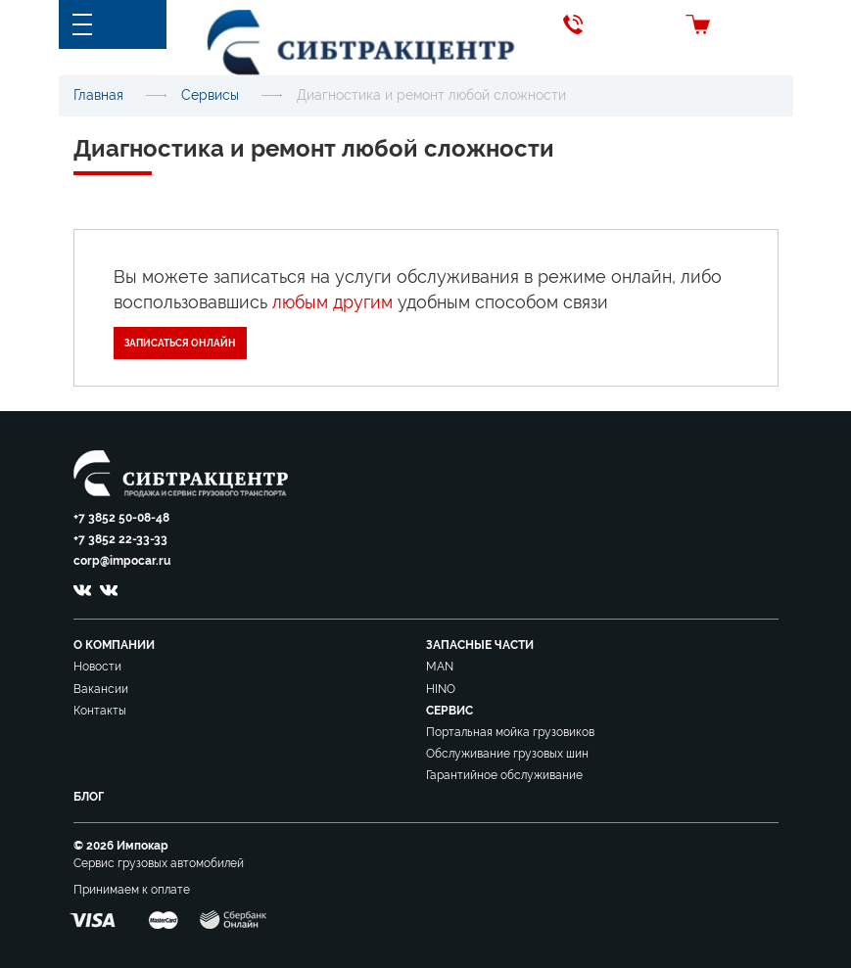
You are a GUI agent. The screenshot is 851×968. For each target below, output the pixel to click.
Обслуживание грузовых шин (507, 754)
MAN (439, 666)
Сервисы (210, 95)
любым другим (332, 302)
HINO (440, 689)
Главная (98, 95)
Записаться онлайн (180, 343)
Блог (88, 797)
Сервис (449, 710)
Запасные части (480, 645)
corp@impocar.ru (121, 561)
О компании (114, 645)
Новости (97, 666)
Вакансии (100, 689)
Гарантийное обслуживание (504, 775)
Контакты (99, 710)
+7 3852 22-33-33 (120, 539)
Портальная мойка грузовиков (510, 732)
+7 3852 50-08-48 (121, 518)
